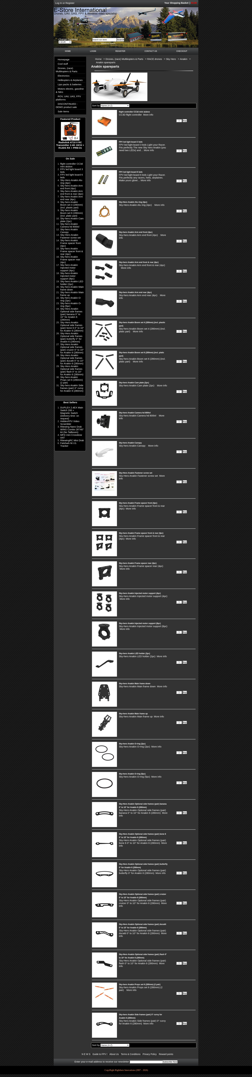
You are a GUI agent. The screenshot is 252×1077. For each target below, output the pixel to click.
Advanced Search (108, 43)
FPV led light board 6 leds (131, 172)
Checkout (181, 51)
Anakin (183, 59)
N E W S (86, 1054)
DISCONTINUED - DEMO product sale (66, 105)
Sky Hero (171, 59)
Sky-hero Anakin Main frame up (133, 714)
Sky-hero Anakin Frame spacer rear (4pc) (70, 259)
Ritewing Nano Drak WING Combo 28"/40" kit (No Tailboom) (72, 429)
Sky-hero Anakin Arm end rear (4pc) (71, 198)
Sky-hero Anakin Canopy (130, 443)
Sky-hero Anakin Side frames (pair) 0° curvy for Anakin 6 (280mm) (71, 388)
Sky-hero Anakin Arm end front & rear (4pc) (71, 192)
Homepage (63, 59)
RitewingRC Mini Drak (72, 440)
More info (148, 114)
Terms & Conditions (130, 1054)
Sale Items (63, 111)
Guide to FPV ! (100, 1054)
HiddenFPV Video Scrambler (69, 422)
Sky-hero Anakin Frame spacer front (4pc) (70, 243)
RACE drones (154, 59)
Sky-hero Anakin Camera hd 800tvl (69, 225)
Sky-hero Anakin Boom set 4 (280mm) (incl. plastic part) (71, 205)
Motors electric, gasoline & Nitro (70, 90)
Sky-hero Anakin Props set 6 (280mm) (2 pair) (71, 380)
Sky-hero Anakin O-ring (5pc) (132, 774)
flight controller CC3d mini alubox (71, 165)
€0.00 (194, 3)
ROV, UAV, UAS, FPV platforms (68, 98)
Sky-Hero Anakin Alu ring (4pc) (133, 202)
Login (93, 51)
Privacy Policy (150, 1054)
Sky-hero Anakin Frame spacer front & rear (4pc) (71, 251)
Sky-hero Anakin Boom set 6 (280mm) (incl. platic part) (71, 213)
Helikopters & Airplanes (70, 80)
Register (69, 3)
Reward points (166, 1054)
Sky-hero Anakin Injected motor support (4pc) (69, 268)
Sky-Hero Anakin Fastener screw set (70, 236)
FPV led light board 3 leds (131, 142)
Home (68, 51)
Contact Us (150, 51)
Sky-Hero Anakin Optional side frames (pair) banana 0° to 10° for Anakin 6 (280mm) (71, 314)
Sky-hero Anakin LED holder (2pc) (71, 282)
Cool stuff (63, 63)
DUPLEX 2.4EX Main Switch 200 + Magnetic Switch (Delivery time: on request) (71, 413)
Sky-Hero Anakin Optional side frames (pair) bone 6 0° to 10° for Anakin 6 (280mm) (72, 326)
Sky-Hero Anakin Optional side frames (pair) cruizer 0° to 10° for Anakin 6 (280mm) (72, 348)
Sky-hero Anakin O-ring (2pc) (132, 744)
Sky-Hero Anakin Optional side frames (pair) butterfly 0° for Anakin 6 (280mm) (71, 337)
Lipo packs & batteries (69, 84)
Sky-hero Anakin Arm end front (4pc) (71, 187)
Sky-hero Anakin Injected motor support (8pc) (69, 276)
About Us (114, 1054)
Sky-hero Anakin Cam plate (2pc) (134, 383)
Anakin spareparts (105, 62)
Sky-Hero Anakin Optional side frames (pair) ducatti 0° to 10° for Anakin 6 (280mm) (72, 359)
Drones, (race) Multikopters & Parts (66, 70)
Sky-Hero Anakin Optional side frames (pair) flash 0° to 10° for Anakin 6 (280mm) (71, 370)
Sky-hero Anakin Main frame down (72, 288)
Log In (58, 3)
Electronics (63, 75)
